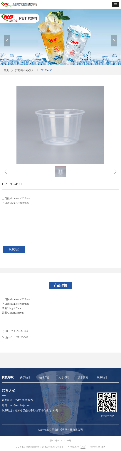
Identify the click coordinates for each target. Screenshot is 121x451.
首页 (6, 70)
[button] (115, 4)
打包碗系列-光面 (24, 70)
